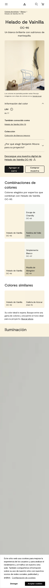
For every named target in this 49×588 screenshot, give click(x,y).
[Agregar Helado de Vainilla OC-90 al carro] (14, 169)
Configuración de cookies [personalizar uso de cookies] (24, 577)
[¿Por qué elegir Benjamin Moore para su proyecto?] (24, 145)
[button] (36, 4)
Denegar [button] (14, 584)
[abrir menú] (6, 4)
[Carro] (43, 4)
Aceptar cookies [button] (35, 584)
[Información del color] (24, 103)
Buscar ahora (27, 319)
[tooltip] (11, 109)
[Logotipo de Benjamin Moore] (24, 4)
